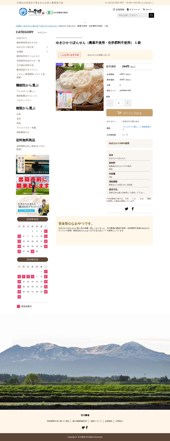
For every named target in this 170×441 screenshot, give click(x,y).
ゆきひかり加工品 (31, 26)
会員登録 (120, 9)
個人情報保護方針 (80, 421)
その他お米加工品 (25, 65)
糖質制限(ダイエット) (27, 96)
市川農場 (85, 415)
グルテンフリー (24, 100)
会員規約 (108, 421)
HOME (19, 26)
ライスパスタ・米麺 (26, 128)
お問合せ (119, 421)
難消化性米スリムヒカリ (28, 56)
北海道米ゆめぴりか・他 (28, 61)
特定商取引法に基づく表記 (58, 421)
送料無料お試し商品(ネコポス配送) (31, 147)
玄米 (19, 119)
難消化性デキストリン (27, 70)
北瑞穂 (20, 51)
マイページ (134, 9)
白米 (19, 114)
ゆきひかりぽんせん (48, 26)
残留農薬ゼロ (23, 132)
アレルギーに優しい (131, 127)
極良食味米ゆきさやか (27, 42)
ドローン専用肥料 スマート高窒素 (31, 76)
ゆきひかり (22, 38)
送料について (96, 421)
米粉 (19, 123)
